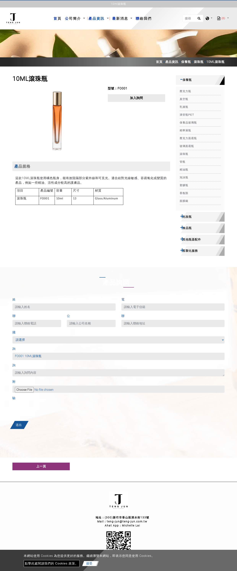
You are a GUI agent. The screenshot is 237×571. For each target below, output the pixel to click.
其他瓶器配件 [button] (192, 239)
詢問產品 (18, 349)
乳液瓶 (184, 106)
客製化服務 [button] (190, 250)
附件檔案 (18, 381)
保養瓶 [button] (187, 79)
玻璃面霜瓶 (187, 146)
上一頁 (41, 466)
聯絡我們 (144, 18)
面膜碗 (184, 200)
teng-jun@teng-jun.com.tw (127, 521)
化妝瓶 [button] (187, 216)
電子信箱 (129, 299)
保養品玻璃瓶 (188, 122)
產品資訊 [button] (97, 18)
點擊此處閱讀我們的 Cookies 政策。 (51, 563)
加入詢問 (136, 98)
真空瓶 (184, 99)
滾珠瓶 (199, 61)
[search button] (198, 20)
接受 (89, 563)
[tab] (200, 80)
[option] (57, 121)
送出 (19, 425)
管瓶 (182, 161)
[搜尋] (192, 18)
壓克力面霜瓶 (188, 138)
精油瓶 (184, 169)
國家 (16, 332)
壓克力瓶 (185, 91)
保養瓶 (186, 61)
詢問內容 (20, 365)
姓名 (16, 299)
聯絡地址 (127, 316)
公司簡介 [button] (73, 18)
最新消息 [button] (121, 18)
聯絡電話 (18, 316)
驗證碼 (17, 398)
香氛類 (184, 193)
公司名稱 (73, 316)
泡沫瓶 (184, 177)
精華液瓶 (185, 130)
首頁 (58, 18)
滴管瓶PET (187, 114)
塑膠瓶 (184, 185)
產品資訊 (171, 61)
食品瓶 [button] (187, 228)
